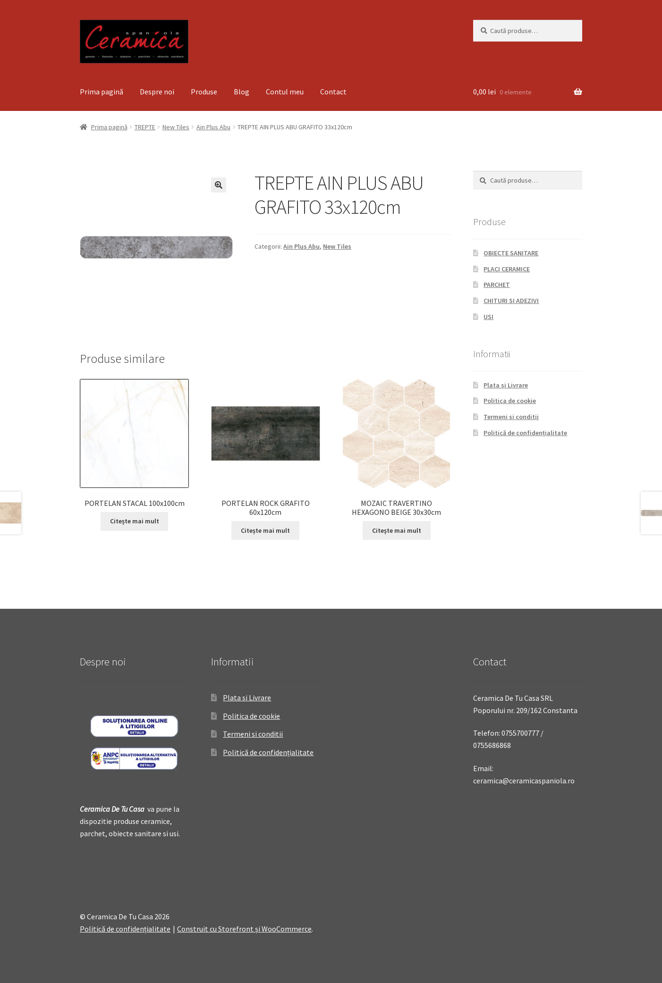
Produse (204, 91)
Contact (333, 91)
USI (488, 316)
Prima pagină (101, 91)
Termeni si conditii (511, 416)
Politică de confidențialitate (525, 432)
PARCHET (497, 284)
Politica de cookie (510, 400)
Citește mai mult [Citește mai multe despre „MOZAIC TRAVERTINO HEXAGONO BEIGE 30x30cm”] (396, 530)
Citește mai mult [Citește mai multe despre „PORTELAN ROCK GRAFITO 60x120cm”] (265, 530)
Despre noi (157, 91)
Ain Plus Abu (213, 127)
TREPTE (145, 127)
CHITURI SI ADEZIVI (511, 300)
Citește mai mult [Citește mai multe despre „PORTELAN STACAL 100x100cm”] (134, 521)
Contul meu (285, 91)
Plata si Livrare (506, 385)
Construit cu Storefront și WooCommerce (244, 928)
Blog (241, 91)
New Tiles (175, 127)
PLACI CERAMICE (507, 269)
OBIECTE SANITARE (511, 253)
